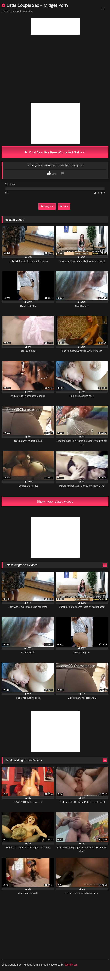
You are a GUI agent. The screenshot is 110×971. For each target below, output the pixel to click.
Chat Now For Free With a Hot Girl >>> (55, 152)
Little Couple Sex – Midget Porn (35, 5)
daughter (47, 206)
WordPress (71, 964)
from (64, 206)
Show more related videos (55, 501)
